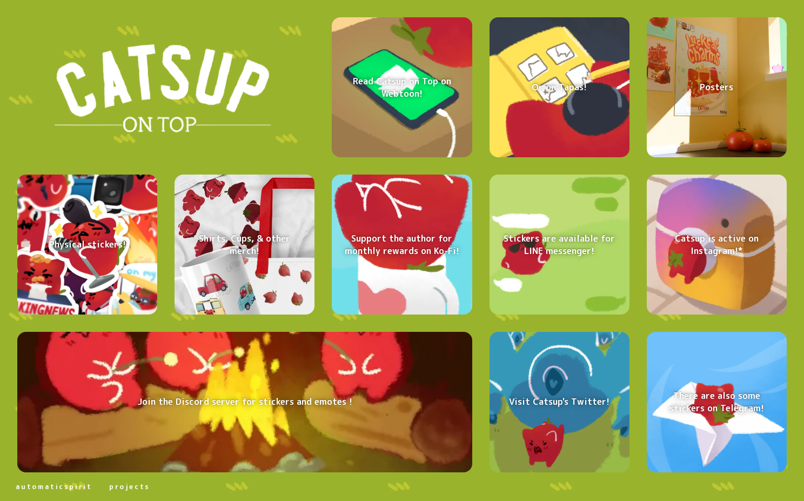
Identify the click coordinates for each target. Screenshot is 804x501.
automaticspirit (54, 486)
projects (129, 486)
